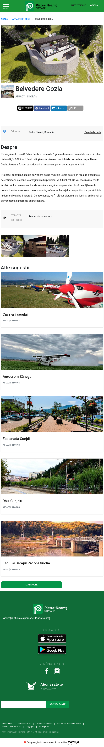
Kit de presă (44, 726)
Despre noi (7, 724)
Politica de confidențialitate (69, 724)
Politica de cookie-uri (11, 726)
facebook (42, 108)
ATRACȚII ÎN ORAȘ (21, 19)
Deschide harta (92, 132)
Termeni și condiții (44, 724)
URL (73, 108)
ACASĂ (4, 19)
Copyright (30, 726)
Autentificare (78, 5)
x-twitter (25, 108)
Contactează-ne (24, 724)
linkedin (58, 108)
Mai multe (32, 584)
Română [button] (94, 5)
